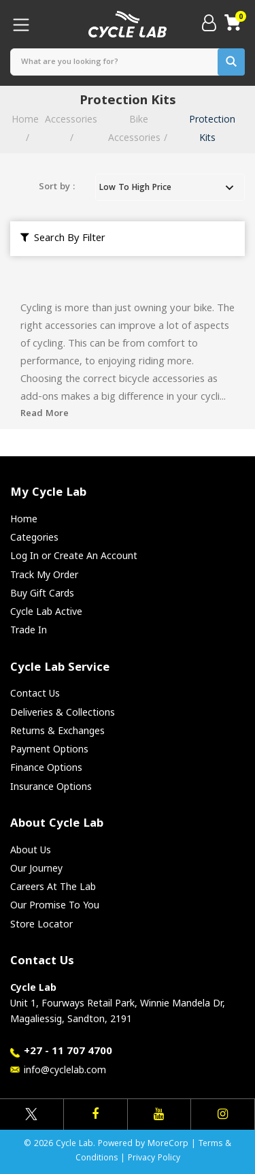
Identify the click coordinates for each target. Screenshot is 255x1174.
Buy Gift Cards (42, 592)
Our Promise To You (54, 904)
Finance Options (46, 767)
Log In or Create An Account (73, 555)
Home (23, 518)
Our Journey (36, 867)
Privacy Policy (154, 1159)
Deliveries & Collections (62, 711)
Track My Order (44, 574)
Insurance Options (51, 786)
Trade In (28, 629)
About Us (30, 849)
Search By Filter (62, 239)
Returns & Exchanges (57, 730)
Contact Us (35, 692)
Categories (34, 536)
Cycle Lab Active (46, 611)
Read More (44, 414)
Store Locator (41, 923)
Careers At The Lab (53, 886)
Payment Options (49, 748)
